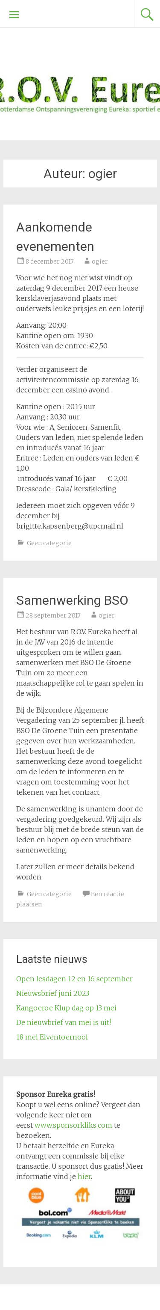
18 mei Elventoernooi (52, 1037)
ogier (100, 261)
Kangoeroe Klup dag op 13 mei (66, 1008)
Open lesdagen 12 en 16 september (74, 978)
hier (84, 1176)
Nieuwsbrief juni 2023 (52, 993)
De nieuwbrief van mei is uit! (63, 1022)
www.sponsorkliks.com (73, 1125)
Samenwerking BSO (72, 600)
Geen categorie (49, 543)
